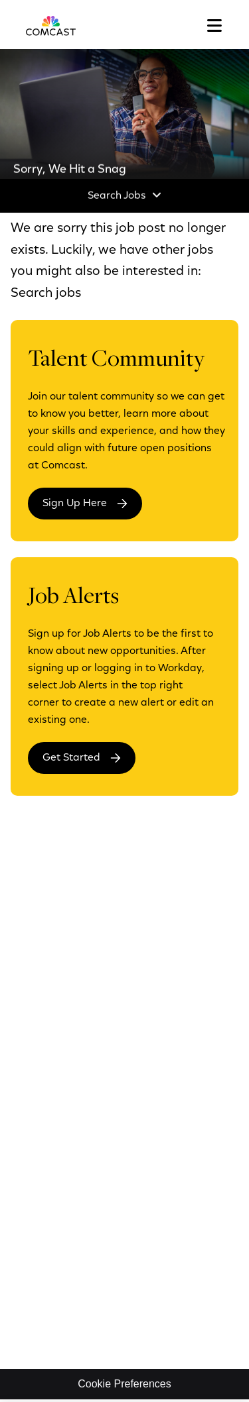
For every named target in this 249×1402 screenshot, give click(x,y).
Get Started (71, 758)
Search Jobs (117, 196)
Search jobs (46, 293)
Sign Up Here (74, 503)
